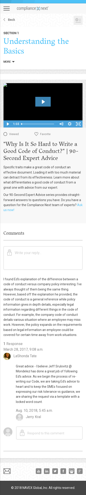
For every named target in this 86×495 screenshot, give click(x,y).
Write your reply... (24, 252)
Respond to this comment (42, 433)
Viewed (14, 134)
